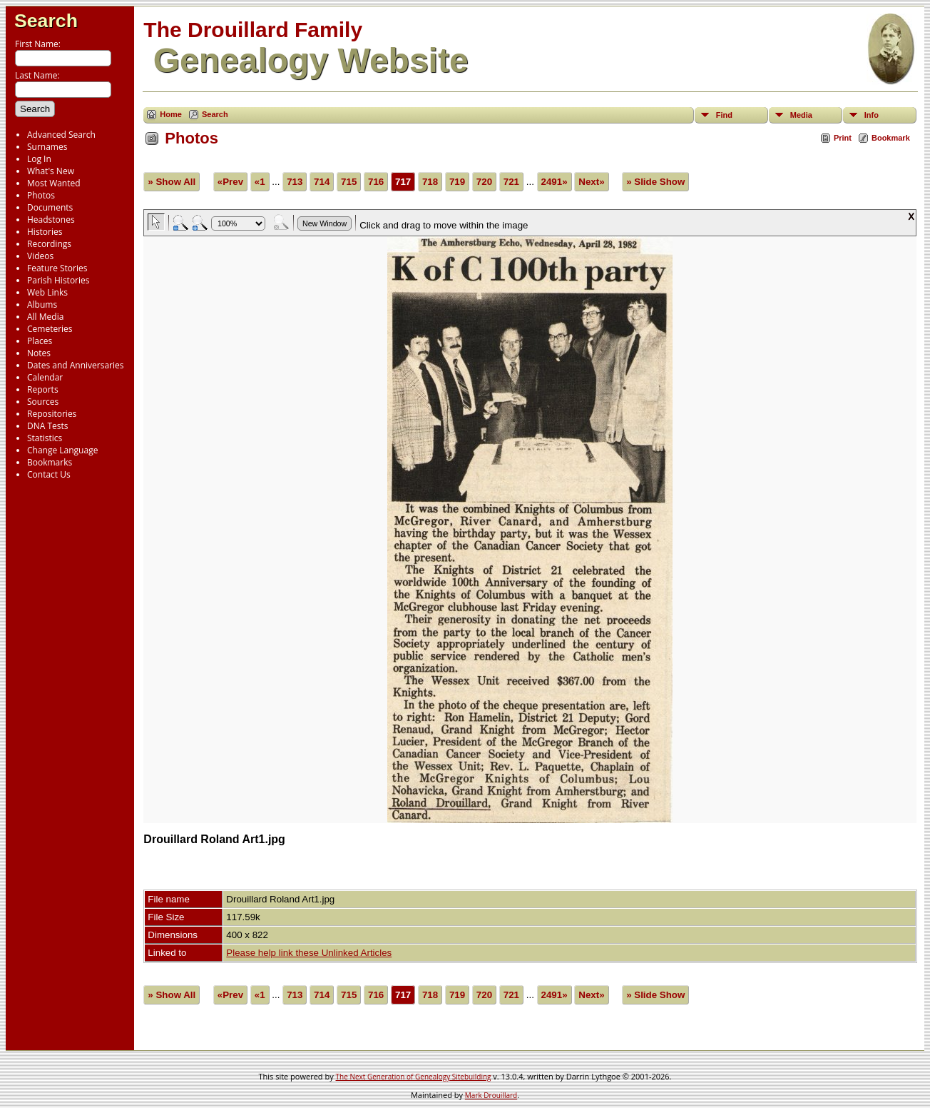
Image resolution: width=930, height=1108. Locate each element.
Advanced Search (61, 135)
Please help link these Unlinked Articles (309, 952)
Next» (591, 181)
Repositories (51, 414)
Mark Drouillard (491, 1095)
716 (376, 181)
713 (294, 181)
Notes (39, 353)
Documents (50, 207)
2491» (554, 181)
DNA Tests (47, 426)
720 (484, 181)
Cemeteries (50, 329)
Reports (42, 389)
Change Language (62, 450)
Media (801, 115)
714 (321, 181)
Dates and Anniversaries (75, 365)
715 (349, 181)
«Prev (230, 181)
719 (457, 181)
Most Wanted (54, 183)
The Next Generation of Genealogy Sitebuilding (413, 1077)
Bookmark (891, 138)
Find (724, 115)
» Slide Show (655, 181)
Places (39, 341)
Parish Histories (58, 280)
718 (430, 181)
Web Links (47, 292)
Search (46, 20)
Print (843, 138)
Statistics (44, 438)
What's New (50, 171)
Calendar (45, 377)
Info (871, 115)
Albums (42, 304)
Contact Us (49, 474)
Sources (42, 402)
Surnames (47, 147)
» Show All (171, 181)
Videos (40, 256)
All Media (45, 317)
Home (171, 114)
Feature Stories (57, 268)
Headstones (51, 219)
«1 (260, 181)
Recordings (49, 244)
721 (511, 181)
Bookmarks (49, 462)
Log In (39, 159)
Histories (44, 232)
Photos (41, 195)
